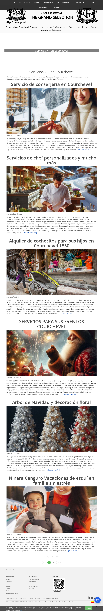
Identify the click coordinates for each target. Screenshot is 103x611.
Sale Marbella (32, 581)
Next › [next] (58, 562)
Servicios (8, 588)
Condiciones (65, 601)
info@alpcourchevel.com (52, 598)
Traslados (79, 2)
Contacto (71, 601)
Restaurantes (9, 584)
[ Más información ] (84, 150)
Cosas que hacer (63, 2)
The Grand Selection (34, 579)
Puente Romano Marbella (35, 584)
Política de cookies (57, 601)
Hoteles (36, 2)
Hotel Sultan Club (33, 586)
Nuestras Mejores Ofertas (49, 7)
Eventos (8, 590)
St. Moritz (31, 588)
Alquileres (48, 2)
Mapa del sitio (48, 601)
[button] (13, 111)
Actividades (8, 586)
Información (24, 2)
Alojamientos (9, 581)
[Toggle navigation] (94, 2)
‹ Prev (44, 562)
